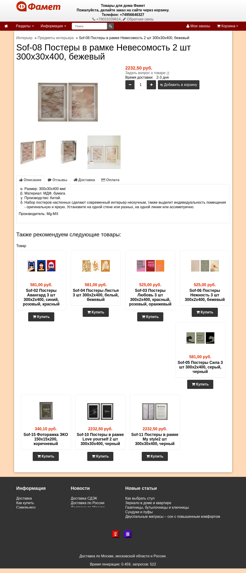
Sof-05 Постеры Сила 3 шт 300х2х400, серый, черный (200, 367)
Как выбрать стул (140, 498)
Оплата (110, 180)
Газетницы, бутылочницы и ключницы (157, 507)
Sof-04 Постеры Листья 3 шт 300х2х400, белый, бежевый (96, 295)
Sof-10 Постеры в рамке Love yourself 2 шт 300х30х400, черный (100, 439)
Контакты (24, 521)
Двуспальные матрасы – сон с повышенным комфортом (172, 516)
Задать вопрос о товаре (145, 73)
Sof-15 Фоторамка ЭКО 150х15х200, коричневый (45, 439)
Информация (53, 26)
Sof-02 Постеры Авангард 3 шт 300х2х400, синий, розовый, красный (41, 297)
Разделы (25, 26)
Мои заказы (198, 26)
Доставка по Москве (88, 507)
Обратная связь (138, 19)
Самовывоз (26, 507)
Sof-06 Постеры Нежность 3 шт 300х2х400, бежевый (205, 295)
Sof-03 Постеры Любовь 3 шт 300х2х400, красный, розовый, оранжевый (150, 297)
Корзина (227, 26)
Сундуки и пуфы (139, 512)
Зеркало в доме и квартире (148, 503)
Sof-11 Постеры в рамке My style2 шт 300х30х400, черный (154, 439)
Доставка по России (87, 503)
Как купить (25, 503)
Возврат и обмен (30, 512)
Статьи (22, 516)
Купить (41, 317)
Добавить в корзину (178, 85)
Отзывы (57, 180)
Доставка (84, 180)
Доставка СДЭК (84, 498)
